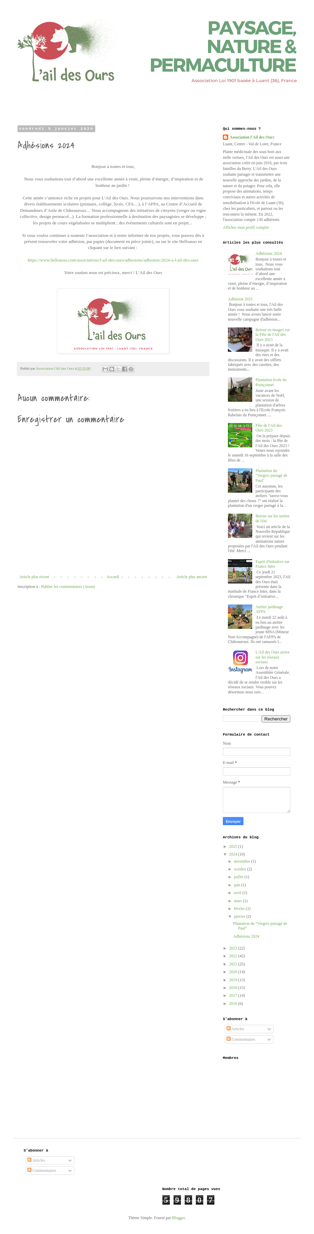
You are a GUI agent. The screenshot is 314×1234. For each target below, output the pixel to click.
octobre (240, 869)
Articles (235, 1029)
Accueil (112, 576)
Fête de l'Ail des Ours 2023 (269, 428)
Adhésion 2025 (240, 299)
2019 (233, 980)
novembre (242, 861)
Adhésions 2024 (269, 253)
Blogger (178, 1217)
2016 (233, 1003)
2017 (233, 995)
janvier (240, 916)
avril (238, 892)
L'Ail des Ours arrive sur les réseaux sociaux (273, 657)
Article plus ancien (191, 576)
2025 (233, 846)
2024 (233, 854)
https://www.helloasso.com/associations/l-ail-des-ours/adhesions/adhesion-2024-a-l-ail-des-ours (113, 260)
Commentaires (241, 1039)
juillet (239, 876)
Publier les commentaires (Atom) (68, 586)
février (240, 908)
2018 (233, 987)
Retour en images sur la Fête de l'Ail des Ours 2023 (273, 334)
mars (238, 900)
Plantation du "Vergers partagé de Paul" (271, 475)
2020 (233, 971)
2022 (233, 956)
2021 (233, 964)
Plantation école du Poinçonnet (271, 382)
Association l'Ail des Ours (252, 137)
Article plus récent (34, 576)
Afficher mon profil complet (246, 227)
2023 (233, 948)
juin (237, 885)
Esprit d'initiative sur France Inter (272, 564)
